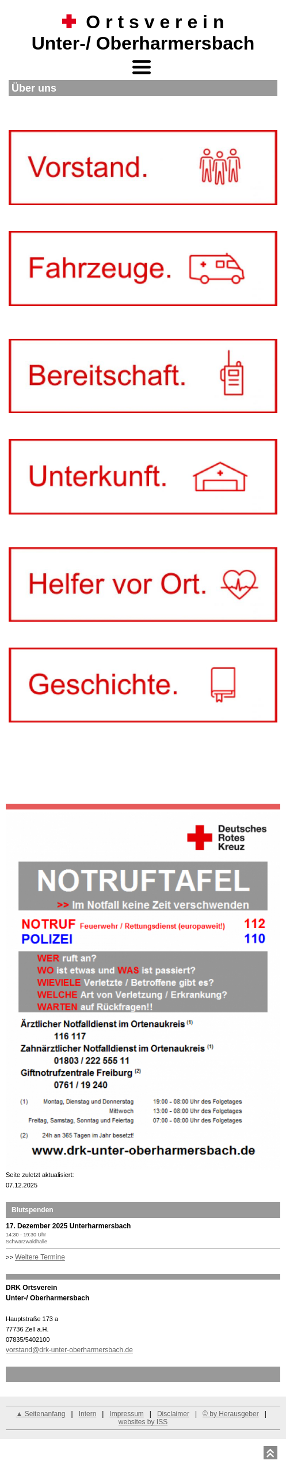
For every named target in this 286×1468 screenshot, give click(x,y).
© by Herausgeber (231, 1414)
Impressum (126, 1414)
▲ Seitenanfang (41, 1414)
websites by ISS (143, 1422)
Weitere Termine (40, 1257)
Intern (88, 1414)
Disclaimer (173, 1414)
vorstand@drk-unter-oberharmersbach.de (69, 1350)
